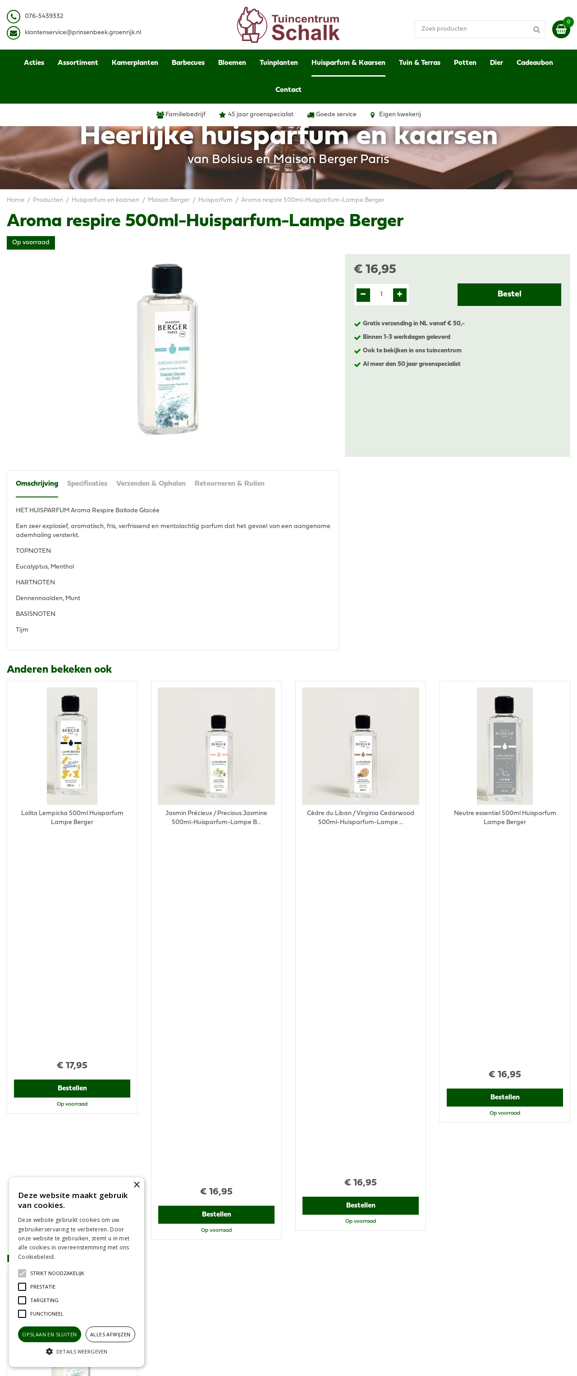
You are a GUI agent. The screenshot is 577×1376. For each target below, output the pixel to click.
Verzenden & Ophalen (151, 484)
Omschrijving (37, 484)
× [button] (136, 1185)
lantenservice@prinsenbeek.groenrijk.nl (84, 33)
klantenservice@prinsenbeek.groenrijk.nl (217, 1236)
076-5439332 (177, 1227)
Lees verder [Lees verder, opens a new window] (72, 1256)
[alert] (76, 1272)
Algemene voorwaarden (475, 1204)
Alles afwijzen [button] (110, 1334)
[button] (57, 1273)
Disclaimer (455, 1223)
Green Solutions (323, 1360)
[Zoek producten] (480, 29)
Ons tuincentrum (463, 1272)
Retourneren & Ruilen (230, 484)
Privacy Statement (466, 1214)
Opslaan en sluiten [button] (49, 1334)
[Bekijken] (561, 29)
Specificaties (87, 484)
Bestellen (72, 863)
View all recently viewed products (54, 1146)
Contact (451, 1263)
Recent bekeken (46, 908)
